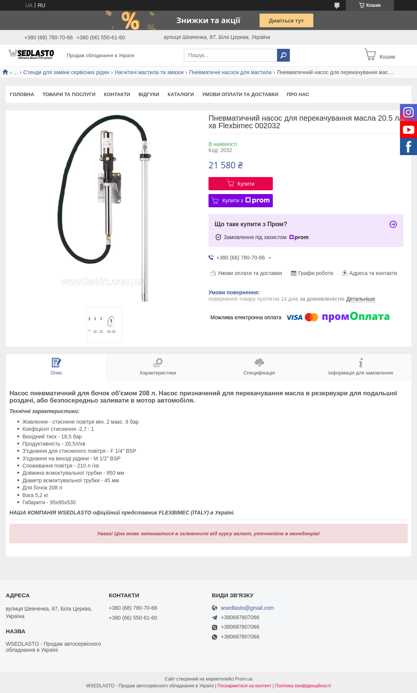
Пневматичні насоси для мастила (230, 72)
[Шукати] (283, 55)
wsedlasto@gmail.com (247, 608)
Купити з (245, 200)
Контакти (117, 94)
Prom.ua (243, 679)
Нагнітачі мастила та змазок (149, 72)
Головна (22, 94)
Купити (246, 184)
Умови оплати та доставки (240, 94)
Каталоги (181, 94)
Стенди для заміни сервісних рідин (66, 72)
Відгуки (148, 94)
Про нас (298, 94)
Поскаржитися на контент (244, 685)
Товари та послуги (68, 94)
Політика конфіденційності (303, 685)
